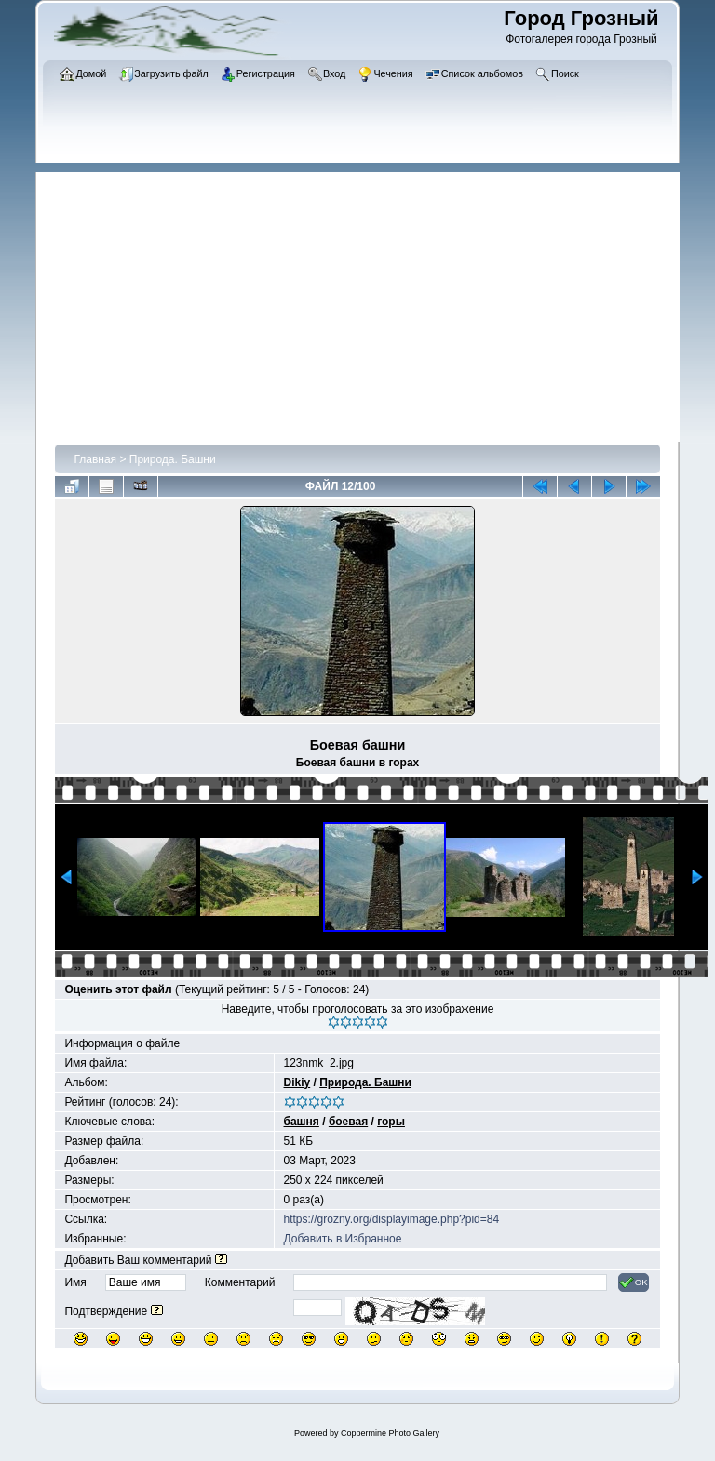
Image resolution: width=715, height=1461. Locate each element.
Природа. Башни (172, 459)
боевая (348, 1121)
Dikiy (297, 1082)
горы (391, 1121)
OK (633, 1282)
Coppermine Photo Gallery (390, 1433)
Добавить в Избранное (343, 1238)
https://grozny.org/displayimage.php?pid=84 (392, 1219)
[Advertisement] (367, 302)
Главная (95, 459)
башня (301, 1121)
